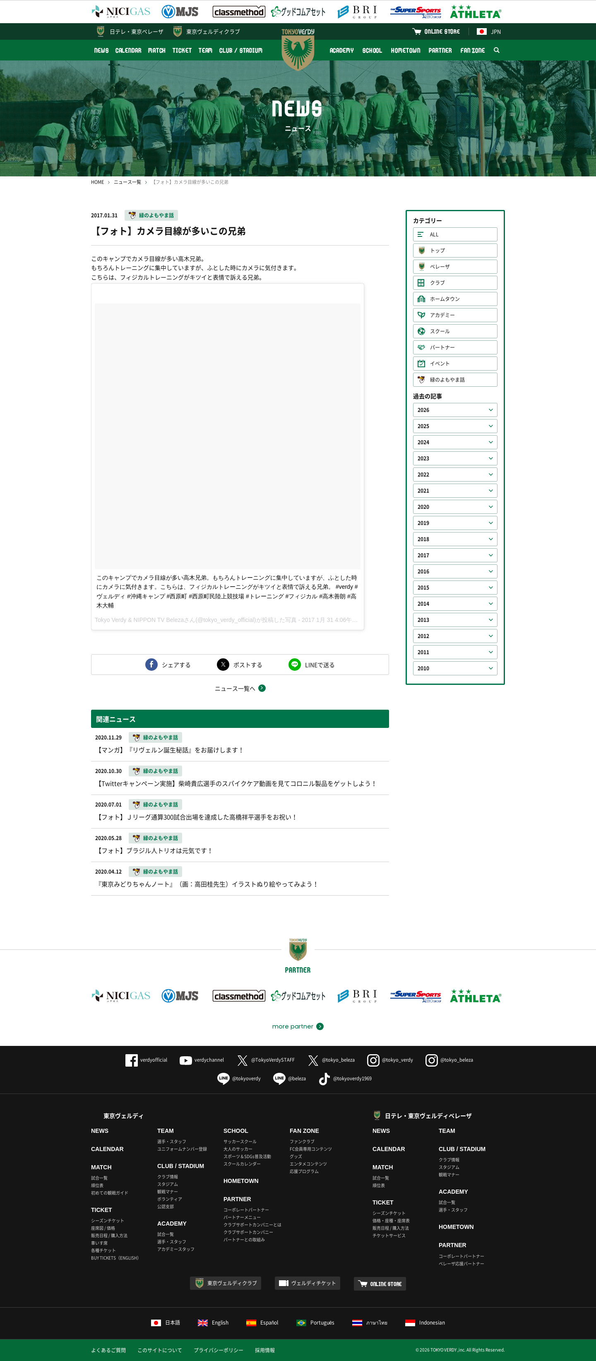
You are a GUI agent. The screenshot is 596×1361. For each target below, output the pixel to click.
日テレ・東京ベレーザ (136, 31)
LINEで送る (320, 664)
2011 (423, 652)
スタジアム (167, 1184)
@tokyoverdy (239, 1078)
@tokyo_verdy (390, 1059)
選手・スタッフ (171, 1141)
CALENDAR (128, 50)
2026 (423, 410)
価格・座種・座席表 (391, 1220)
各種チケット (103, 1250)
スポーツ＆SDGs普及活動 (247, 1156)
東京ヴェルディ (123, 1115)
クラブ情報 (167, 1176)
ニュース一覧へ (235, 688)
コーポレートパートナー (246, 1210)
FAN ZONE (473, 50)
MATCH (157, 50)
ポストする (247, 664)
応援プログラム (304, 1171)
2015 (423, 587)
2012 (423, 636)
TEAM (206, 50)
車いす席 (99, 1243)
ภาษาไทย (369, 1322)
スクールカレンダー (242, 1164)
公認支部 (165, 1206)
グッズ (296, 1156)
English (213, 1322)
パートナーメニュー (242, 1217)
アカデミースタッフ (176, 1249)
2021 (423, 490)
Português (315, 1322)
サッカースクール (240, 1141)
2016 (423, 571)
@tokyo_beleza (331, 1059)
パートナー (442, 347)
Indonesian (425, 1322)
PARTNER (440, 50)
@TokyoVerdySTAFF (265, 1059)
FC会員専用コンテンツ (311, 1149)
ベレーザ (440, 266)
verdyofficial (146, 1059)
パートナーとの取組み (244, 1239)
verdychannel (202, 1059)
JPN (489, 31)
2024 (423, 442)
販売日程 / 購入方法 (109, 1235)
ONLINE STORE (442, 31)
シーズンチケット (107, 1220)
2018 (423, 539)
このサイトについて (159, 1350)
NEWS (101, 50)
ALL (434, 234)
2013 (423, 620)
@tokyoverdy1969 (345, 1078)
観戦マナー (167, 1191)
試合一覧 (99, 1178)
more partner (292, 1026)
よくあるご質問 (108, 1350)
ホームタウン (445, 299)
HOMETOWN (405, 50)
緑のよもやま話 (156, 215)
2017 (423, 555)
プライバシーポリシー (218, 1350)
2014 (423, 603)
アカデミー (442, 315)
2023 (423, 458)
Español (262, 1322)
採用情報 (265, 1350)
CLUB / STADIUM (241, 50)
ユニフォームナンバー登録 (182, 1149)
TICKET (182, 50)
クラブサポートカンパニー (248, 1232)
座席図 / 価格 (103, 1228)
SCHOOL (372, 50)
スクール (440, 331)
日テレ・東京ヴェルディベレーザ (428, 1115)
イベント (440, 363)
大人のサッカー (237, 1149)
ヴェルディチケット (313, 1283)
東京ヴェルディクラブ (213, 31)
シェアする (176, 664)
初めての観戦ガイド (109, 1193)
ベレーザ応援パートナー (461, 1263)
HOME (97, 181)
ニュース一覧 (127, 181)
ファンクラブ (302, 1141)
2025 (423, 426)
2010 (423, 668)
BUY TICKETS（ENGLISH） (116, 1258)
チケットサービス (389, 1235)
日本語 (165, 1322)
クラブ (437, 283)
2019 (423, 523)
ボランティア (169, 1199)
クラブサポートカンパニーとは (252, 1224)
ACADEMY (342, 50)
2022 (423, 474)
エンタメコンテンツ (308, 1164)
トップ (437, 250)
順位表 (97, 1185)
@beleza (289, 1078)
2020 (423, 507)
